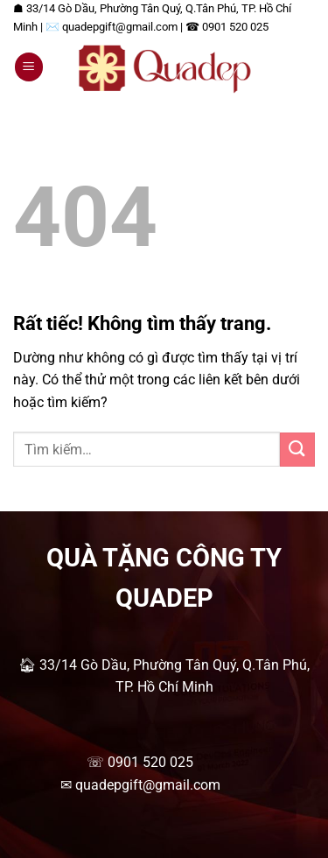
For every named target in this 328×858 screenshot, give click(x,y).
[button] (29, 67)
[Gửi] (297, 450)
